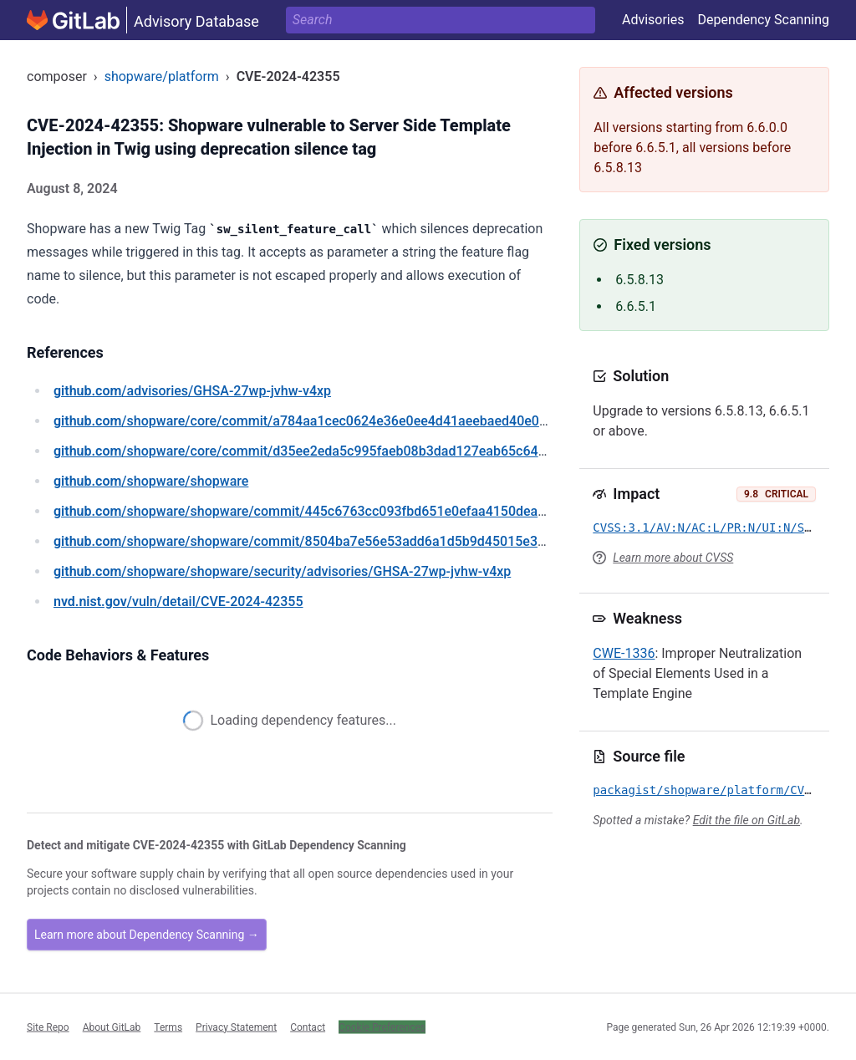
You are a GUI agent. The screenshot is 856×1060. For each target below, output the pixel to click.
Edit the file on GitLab (746, 820)
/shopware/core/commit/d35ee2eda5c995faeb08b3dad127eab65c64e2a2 (311, 451)
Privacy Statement (236, 1026)
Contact (307, 1026)
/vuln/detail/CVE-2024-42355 (178, 601)
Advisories (653, 20)
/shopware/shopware (151, 481)
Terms (168, 1026)
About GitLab (112, 1026)
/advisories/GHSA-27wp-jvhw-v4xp (192, 391)
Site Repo (48, 1026)
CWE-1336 (624, 653)
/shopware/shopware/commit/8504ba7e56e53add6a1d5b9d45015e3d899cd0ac (329, 541)
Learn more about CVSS (673, 557)
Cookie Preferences (382, 1026)
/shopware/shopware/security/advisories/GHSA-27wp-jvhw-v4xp (282, 571)
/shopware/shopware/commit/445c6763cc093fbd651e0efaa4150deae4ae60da (325, 511)
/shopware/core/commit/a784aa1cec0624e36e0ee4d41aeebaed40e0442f (310, 421)
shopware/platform (161, 76)
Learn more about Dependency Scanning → (146, 934)
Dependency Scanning (763, 20)
